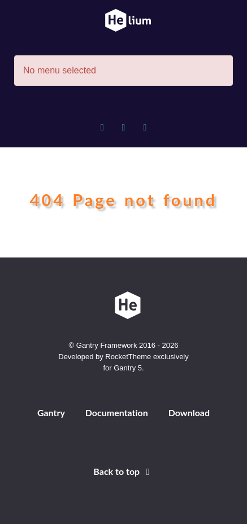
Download (189, 412)
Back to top (123, 471)
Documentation (116, 412)
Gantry (51, 412)
